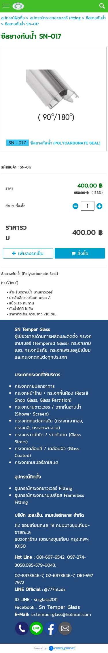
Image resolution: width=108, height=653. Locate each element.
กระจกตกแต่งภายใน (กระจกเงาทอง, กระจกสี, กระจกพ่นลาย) (49, 424)
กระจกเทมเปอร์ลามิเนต (36, 462)
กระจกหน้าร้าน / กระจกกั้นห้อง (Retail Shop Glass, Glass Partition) (51, 396)
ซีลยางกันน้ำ (96, 18)
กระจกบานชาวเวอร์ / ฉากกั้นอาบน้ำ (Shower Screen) (48, 410)
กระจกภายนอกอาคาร (35, 386)
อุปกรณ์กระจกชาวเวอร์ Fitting (55, 18)
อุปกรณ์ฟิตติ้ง (13, 18)
